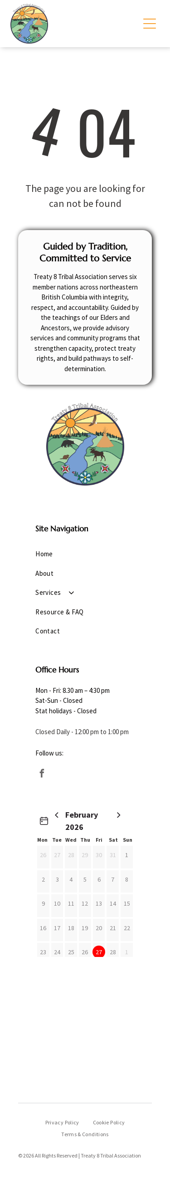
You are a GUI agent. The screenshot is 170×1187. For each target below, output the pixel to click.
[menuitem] (85, 554)
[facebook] (41, 774)
